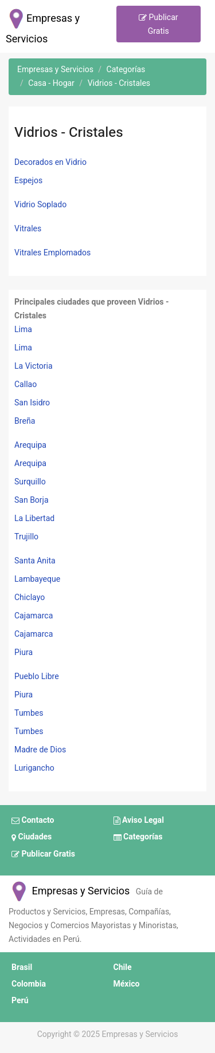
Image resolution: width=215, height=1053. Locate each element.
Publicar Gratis (158, 24)
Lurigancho (34, 768)
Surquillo (30, 482)
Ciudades (31, 838)
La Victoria (33, 366)
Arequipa (30, 445)
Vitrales (27, 229)
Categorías (138, 838)
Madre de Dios (40, 750)
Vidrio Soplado (40, 205)
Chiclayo (29, 597)
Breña (24, 421)
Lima (23, 330)
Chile (123, 967)
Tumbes (28, 713)
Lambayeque (37, 579)
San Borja (31, 500)
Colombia (28, 984)
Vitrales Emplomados (52, 253)
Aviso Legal (139, 820)
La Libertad (34, 518)
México (127, 984)
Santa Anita (35, 561)
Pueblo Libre (36, 677)
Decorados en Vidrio (50, 162)
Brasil (21, 967)
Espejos (28, 181)
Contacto (32, 820)
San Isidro (32, 403)
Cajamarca (33, 616)
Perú (20, 1001)
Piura (23, 652)
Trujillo (26, 537)
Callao (25, 384)
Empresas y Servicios (69, 891)
